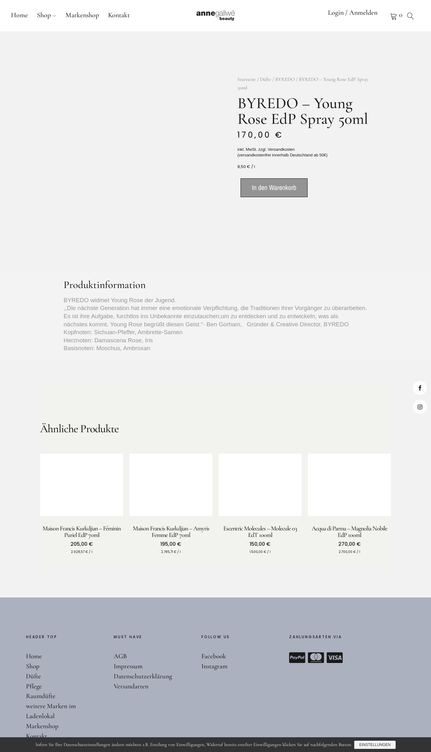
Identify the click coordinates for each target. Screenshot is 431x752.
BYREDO (285, 79)
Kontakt (119, 15)
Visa (335, 620)
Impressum (128, 629)
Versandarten (131, 649)
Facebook (420, 388)
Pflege (34, 649)
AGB (121, 619)
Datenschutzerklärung (143, 639)
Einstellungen (375, 745)
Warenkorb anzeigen (385, 16)
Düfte (265, 79)
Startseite (246, 79)
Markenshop (82, 15)
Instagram (420, 407)
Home (19, 15)
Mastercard (316, 620)
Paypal (297, 620)
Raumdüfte (41, 659)
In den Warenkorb (274, 187)
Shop (44, 15)
